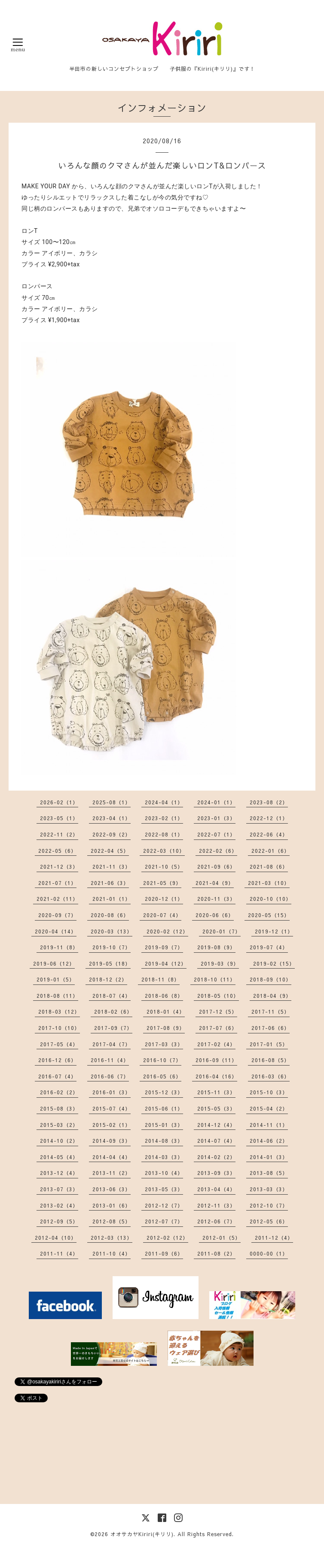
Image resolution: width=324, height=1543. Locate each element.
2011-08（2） (216, 1253)
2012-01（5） (221, 1237)
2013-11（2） (111, 1172)
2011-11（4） (59, 1253)
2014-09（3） (111, 1140)
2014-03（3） (164, 1156)
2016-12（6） (57, 1060)
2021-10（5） (164, 866)
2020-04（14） (55, 931)
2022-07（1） (216, 834)
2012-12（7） (164, 1205)
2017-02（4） (216, 1044)
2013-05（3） (164, 1189)
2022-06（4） (269, 834)
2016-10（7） (162, 1060)
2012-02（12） (167, 1237)
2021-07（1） (57, 882)
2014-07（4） (216, 1140)
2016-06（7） (110, 1076)
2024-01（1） (216, 802)
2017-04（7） (111, 1044)
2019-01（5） (56, 979)
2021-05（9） (162, 882)
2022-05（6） (57, 850)
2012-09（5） (59, 1221)
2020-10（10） (270, 898)
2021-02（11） (57, 898)
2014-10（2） (59, 1140)
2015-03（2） (59, 1124)
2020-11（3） (216, 898)
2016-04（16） (216, 1076)
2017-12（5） (218, 1011)
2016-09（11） (216, 1060)
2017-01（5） (269, 1044)
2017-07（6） (218, 1027)
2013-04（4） (216, 1189)
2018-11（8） (160, 979)
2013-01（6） (111, 1205)
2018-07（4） (111, 995)
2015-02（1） (111, 1124)
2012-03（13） (111, 1237)
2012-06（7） (216, 1221)
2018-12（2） (108, 979)
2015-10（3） (269, 1092)
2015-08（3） (59, 1108)
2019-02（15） (274, 963)
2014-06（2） (269, 1140)
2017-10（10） (59, 1027)
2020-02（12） (167, 931)
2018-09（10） (270, 979)
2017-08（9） (166, 1027)
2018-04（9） (272, 995)
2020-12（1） (164, 898)
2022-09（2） (111, 834)
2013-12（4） (59, 1172)
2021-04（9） (215, 882)
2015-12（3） (164, 1092)
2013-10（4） (164, 1172)
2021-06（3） (110, 882)
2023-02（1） (164, 818)
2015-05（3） (216, 1108)
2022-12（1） (269, 818)
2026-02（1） (59, 802)
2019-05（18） (110, 963)
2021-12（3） (59, 866)
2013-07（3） (59, 1189)
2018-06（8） (164, 995)
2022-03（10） (164, 850)
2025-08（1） (111, 802)
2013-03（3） (269, 1189)
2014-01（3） (269, 1156)
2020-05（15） (269, 915)
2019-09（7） (164, 947)
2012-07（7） (164, 1221)
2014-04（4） (111, 1156)
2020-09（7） (57, 915)
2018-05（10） (218, 995)
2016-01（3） (111, 1092)
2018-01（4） (166, 1011)
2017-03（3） (164, 1044)
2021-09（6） (216, 866)
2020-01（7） (221, 931)
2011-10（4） (111, 1253)
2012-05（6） (269, 1221)
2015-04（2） (269, 1108)
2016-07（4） (57, 1076)
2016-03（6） (270, 1076)
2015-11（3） (216, 1092)
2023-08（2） (269, 802)
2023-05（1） (59, 818)
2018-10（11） (214, 979)
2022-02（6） (218, 850)
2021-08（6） (269, 866)
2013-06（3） (111, 1189)
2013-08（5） (269, 1172)
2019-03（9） (220, 963)
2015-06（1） (164, 1108)
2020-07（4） (162, 915)
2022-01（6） (270, 850)
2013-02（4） (59, 1205)
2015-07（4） (111, 1108)
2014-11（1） (269, 1124)
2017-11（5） (270, 1011)
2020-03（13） (111, 931)
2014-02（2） (216, 1156)
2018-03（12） (59, 1011)
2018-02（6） (113, 1011)
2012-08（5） (111, 1221)
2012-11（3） (216, 1205)
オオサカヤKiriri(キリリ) (142, 1534)
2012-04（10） (55, 1237)
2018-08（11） (57, 995)
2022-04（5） (110, 850)
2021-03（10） (269, 882)
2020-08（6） (110, 915)
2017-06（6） (270, 1027)
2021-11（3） (111, 866)
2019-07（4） (269, 947)
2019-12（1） (274, 931)
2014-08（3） (164, 1140)
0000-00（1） (269, 1253)
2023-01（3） (216, 818)
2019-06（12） (54, 963)
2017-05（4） (59, 1044)
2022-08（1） (164, 834)
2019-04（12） (165, 963)
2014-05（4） (59, 1156)
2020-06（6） (215, 915)
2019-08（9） (216, 947)
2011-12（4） (274, 1237)
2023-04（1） (111, 818)
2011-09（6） (164, 1253)
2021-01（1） (111, 898)
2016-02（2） (59, 1092)
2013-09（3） (216, 1172)
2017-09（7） (113, 1027)
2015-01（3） (164, 1124)
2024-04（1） (164, 802)
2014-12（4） (216, 1124)
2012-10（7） (269, 1205)
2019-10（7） (111, 947)
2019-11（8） (59, 947)
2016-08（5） (270, 1060)
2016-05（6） (162, 1076)
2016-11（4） (110, 1060)
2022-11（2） (59, 834)
